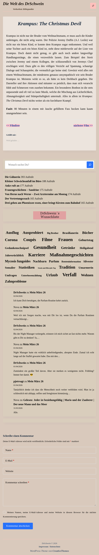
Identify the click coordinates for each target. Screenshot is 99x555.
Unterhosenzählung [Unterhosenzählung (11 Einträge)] (31, 275)
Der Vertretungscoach (17, 198)
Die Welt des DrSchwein (23, 3)
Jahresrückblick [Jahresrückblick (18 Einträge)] (14, 255)
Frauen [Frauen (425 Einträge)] (65, 239)
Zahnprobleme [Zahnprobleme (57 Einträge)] (15, 281)
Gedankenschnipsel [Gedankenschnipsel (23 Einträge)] (17, 248)
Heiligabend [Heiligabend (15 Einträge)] (86, 248)
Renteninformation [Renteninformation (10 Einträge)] (71, 261)
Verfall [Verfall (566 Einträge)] (69, 274)
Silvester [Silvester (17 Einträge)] (88, 261)
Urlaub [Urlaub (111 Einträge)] (52, 275)
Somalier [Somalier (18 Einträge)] (10, 267)
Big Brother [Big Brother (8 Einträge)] (52, 233)
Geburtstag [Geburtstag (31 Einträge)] (85, 240)
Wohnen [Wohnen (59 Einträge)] (87, 275)
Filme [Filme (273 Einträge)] (47, 239)
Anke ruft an (12, 185)
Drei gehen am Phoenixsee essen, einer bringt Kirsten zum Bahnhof (42, 202)
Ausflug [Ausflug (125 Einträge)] (12, 232)
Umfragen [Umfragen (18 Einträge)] (11, 275)
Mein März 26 (38, 292)
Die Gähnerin (12, 177)
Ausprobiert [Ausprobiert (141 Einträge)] (33, 232)
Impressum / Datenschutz (49, 547)
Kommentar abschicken (18, 526)
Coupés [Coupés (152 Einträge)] (29, 239)
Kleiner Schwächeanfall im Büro (23, 181)
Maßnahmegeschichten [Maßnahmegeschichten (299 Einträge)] (71, 254)
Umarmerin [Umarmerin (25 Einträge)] (86, 267)
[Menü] (93, 6)
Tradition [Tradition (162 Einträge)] (67, 267)
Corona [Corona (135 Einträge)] (11, 240)
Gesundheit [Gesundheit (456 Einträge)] (44, 247)
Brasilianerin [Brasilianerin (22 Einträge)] (70, 233)
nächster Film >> (83, 125)
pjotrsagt (18, 381)
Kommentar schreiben (17, 482)
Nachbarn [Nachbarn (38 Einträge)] (39, 261)
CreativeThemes (61, 551)
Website (9, 471)
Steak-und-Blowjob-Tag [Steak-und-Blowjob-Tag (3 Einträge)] (47, 268)
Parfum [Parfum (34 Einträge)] (54, 261)
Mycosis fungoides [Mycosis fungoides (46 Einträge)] (18, 261)
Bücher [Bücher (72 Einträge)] (87, 233)
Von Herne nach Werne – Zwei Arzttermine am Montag (36, 194)
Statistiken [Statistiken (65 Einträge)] (27, 267)
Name (9, 450)
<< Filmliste (13, 125)
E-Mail (9, 461)
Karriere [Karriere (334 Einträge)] (36, 254)
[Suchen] (90, 164)
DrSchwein (19, 292)
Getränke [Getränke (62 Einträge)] (68, 248)
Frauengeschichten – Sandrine (22, 189)
